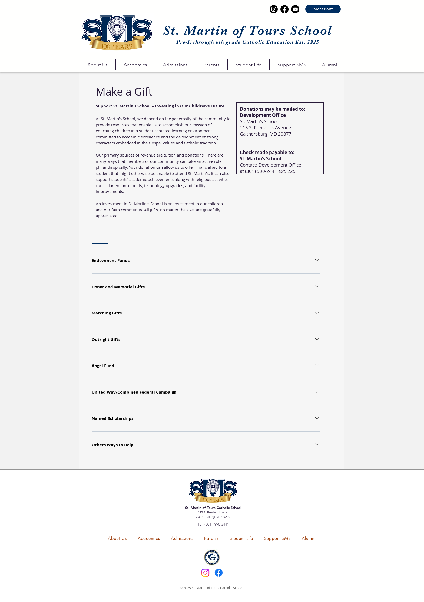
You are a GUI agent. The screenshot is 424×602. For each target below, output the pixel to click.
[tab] (100, 237)
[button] (97, 64)
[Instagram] (205, 572)
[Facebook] (218, 572)
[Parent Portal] (323, 9)
